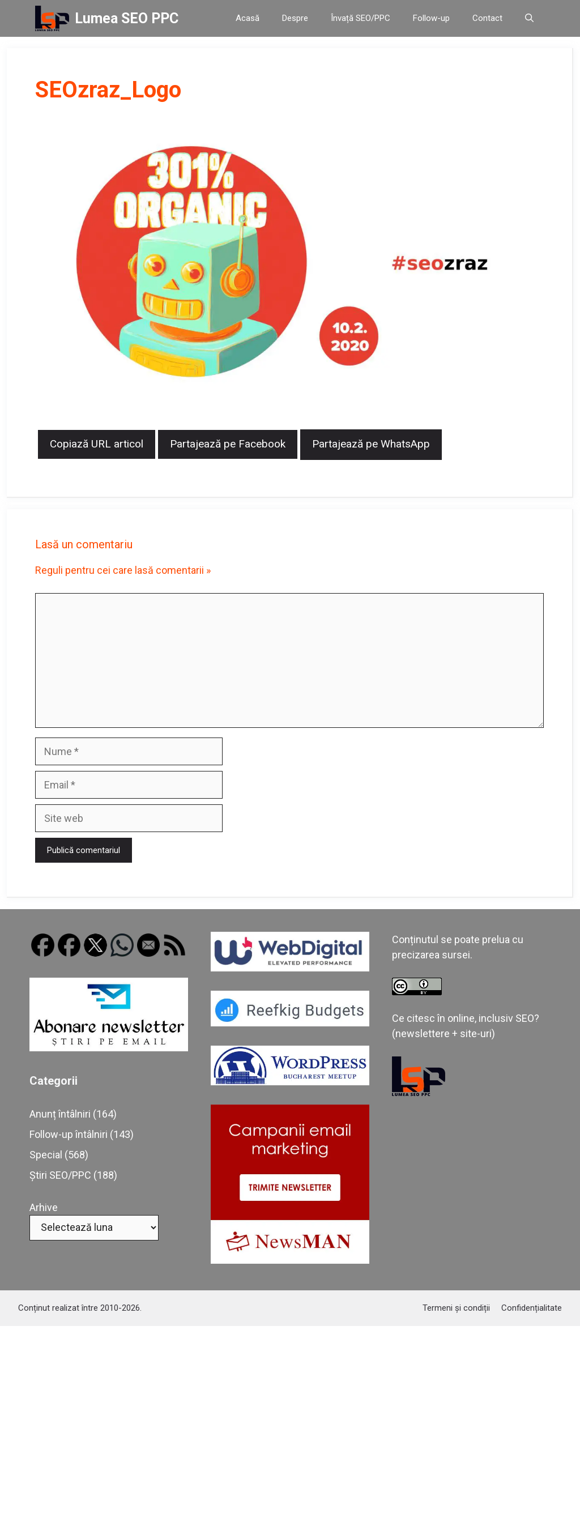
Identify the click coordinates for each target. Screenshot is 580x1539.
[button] (529, 18)
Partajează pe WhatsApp (371, 443)
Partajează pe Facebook (227, 443)
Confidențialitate (531, 1308)
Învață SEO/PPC (360, 18)
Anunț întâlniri (60, 1114)
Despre (295, 18)
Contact (487, 18)
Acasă (247, 18)
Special (45, 1155)
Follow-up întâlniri (68, 1134)
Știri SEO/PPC (60, 1175)
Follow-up (431, 18)
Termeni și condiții (456, 1308)
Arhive (43, 1207)
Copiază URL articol (96, 443)
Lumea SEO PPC (126, 18)
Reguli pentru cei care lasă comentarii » (123, 570)
